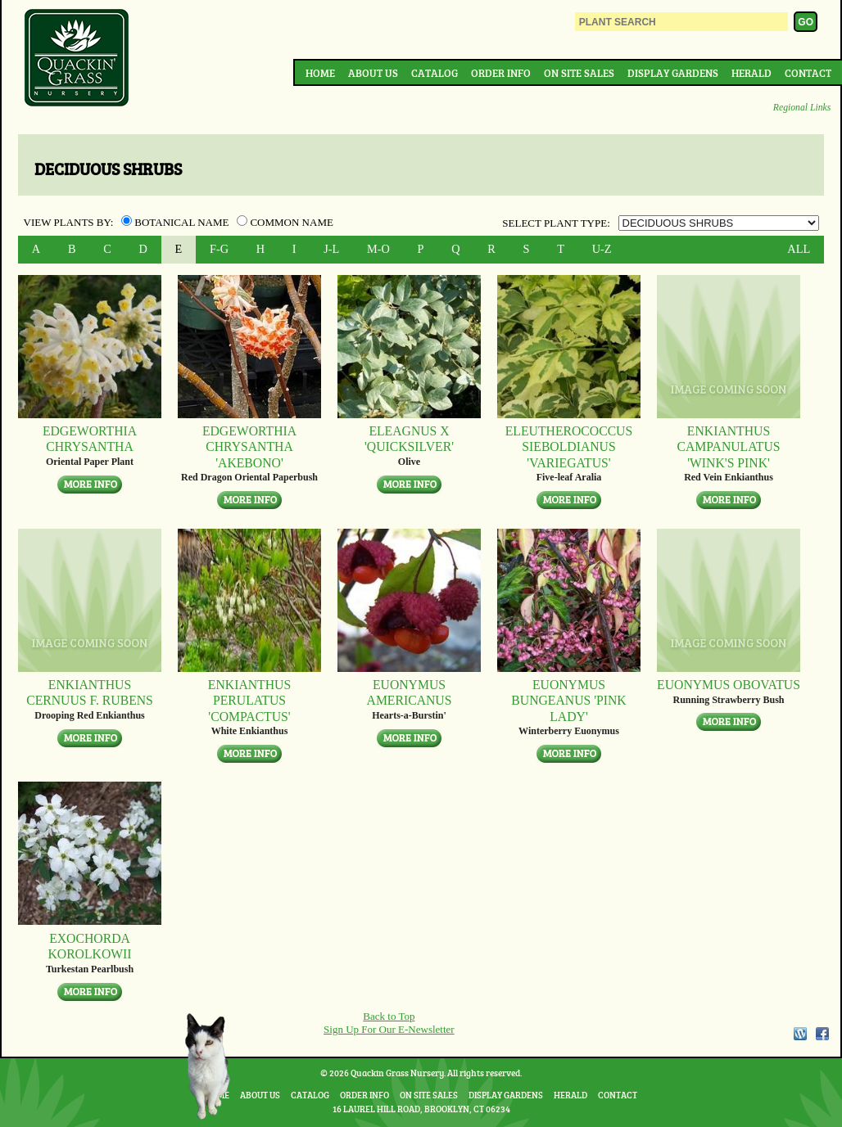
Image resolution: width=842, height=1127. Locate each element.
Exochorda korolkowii (89, 946)
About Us (373, 72)
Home (320, 72)
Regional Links (802, 107)
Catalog (434, 72)
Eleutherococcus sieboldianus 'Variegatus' (568, 447)
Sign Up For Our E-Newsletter (389, 1029)
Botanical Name (176, 222)
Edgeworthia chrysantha (90, 438)
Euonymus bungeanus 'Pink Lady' (568, 701)
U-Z (602, 248)
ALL (798, 248)
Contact (808, 72)
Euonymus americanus (409, 692)
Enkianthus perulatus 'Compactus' (249, 701)
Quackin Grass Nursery (77, 59)
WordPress (799, 1033)
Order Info (501, 72)
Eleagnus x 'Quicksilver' (409, 438)
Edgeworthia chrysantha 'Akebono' (249, 447)
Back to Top (388, 1016)
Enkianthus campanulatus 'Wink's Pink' (728, 447)
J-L (331, 248)
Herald (751, 72)
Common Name (285, 222)
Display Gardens (672, 72)
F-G (219, 248)
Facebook (822, 1033)
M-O (378, 248)
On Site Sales (579, 72)
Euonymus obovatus (728, 685)
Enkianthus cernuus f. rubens (89, 692)
